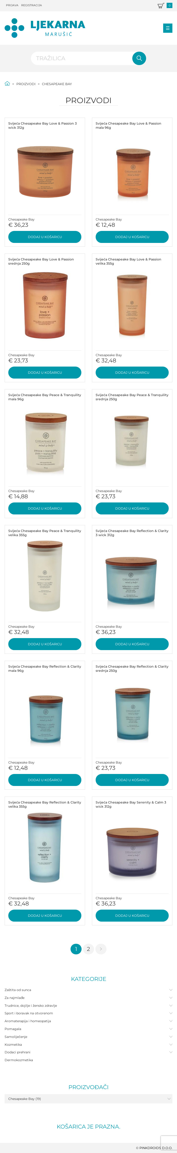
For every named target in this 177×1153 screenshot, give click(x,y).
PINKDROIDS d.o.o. (155, 1148)
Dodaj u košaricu (45, 237)
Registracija (31, 5)
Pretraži (139, 58)
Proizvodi (25, 84)
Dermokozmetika (19, 1060)
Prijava (12, 5)
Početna (7, 83)
